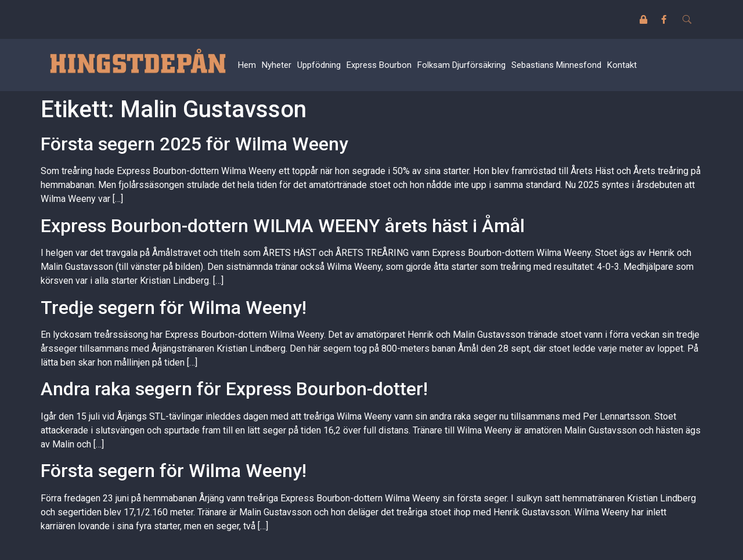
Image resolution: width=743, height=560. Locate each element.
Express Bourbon (379, 65)
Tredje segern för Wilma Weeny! (173, 308)
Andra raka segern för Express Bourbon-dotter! (234, 389)
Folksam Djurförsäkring (461, 65)
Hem (247, 65)
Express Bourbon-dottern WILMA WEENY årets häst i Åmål (283, 226)
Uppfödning (319, 65)
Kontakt (622, 65)
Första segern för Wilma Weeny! (173, 471)
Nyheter (276, 65)
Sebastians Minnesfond (556, 65)
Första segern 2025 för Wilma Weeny (194, 144)
